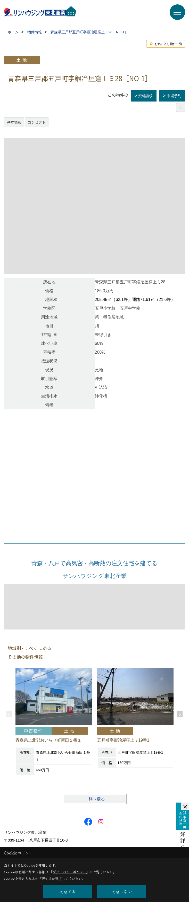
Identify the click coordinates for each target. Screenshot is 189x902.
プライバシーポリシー (69, 871)
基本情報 (14, 122)
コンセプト (37, 122)
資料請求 (145, 96)
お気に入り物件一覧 (168, 44)
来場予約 (174, 96)
